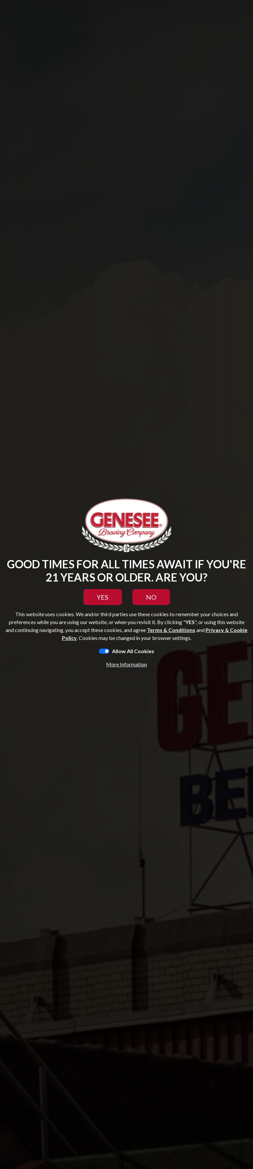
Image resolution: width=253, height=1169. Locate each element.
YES (102, 597)
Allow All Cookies (133, 651)
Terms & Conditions (171, 630)
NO (151, 597)
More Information (126, 664)
